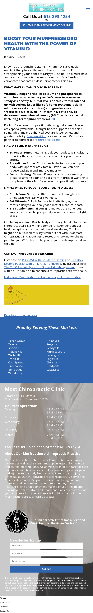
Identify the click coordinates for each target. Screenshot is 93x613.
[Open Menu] (88, 8)
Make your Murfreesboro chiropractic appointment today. (42, 277)
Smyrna (52, 344)
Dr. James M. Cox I (66, 588)
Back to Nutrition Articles (20, 315)
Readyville (53, 348)
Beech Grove (16, 341)
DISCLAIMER (50, 585)
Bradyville (53, 366)
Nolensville (15, 351)
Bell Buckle (15, 369)
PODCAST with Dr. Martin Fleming (44, 260)
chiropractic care (49, 140)
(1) (53, 119)
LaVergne (53, 355)
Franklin (13, 359)
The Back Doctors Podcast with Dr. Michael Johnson (43, 261)
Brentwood (15, 366)
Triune (12, 344)
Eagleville (52, 359)
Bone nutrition (36, 136)
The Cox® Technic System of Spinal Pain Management (39, 267)
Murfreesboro (56, 351)
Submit (46, 569)
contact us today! (42, 497)
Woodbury (15, 373)
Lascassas (53, 369)
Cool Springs (16, 362)
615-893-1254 (57, 16)
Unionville (53, 341)
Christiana (53, 362)
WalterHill (14, 355)
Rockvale (14, 348)
